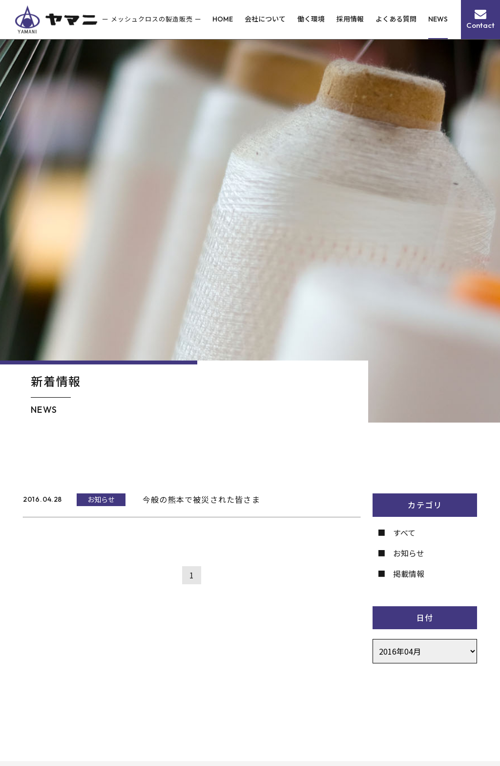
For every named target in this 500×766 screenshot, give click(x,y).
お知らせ (408, 553)
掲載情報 (408, 573)
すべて (404, 532)
